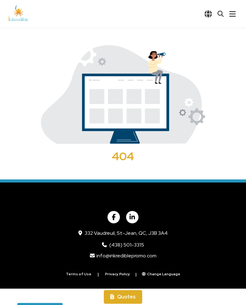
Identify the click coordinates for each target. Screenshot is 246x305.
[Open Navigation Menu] (232, 13)
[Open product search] (220, 13)
